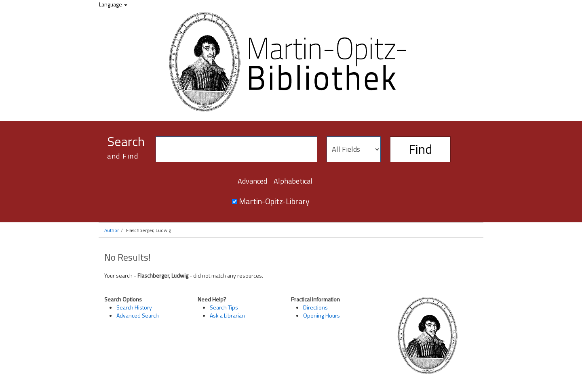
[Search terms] (236, 149)
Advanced (252, 181)
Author (111, 230)
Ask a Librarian (227, 315)
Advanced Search (137, 315)
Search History (134, 307)
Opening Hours (321, 315)
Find (420, 149)
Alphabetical (293, 181)
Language (113, 4)
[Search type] (354, 149)
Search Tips (224, 307)
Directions (315, 307)
